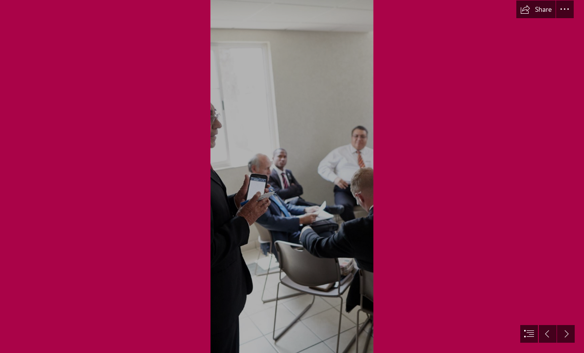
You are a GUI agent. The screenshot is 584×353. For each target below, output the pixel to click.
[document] (292, 176)
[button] (536, 9)
